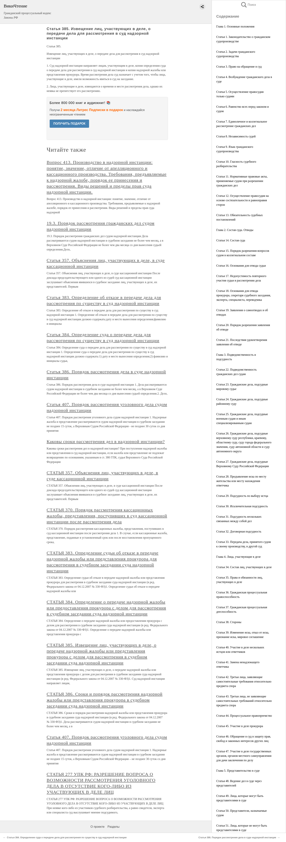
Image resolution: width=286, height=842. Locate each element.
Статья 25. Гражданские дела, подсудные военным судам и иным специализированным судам (242, 419)
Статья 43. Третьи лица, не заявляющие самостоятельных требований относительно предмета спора (244, 701)
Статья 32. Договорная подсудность (238, 531)
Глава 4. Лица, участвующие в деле (238, 556)
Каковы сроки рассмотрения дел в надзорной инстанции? (106, 441)
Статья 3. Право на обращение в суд (239, 66)
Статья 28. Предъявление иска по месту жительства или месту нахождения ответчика (241, 481)
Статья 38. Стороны (228, 622)
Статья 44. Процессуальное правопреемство (244, 715)
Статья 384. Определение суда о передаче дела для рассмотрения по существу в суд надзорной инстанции (67, 837)
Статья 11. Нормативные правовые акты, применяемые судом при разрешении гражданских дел (242, 181)
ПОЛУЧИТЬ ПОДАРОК (69, 123)
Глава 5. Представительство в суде (238, 770)
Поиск (248, 4)
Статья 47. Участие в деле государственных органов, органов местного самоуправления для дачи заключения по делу (243, 756)
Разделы (113, 826)
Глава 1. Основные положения (235, 26)
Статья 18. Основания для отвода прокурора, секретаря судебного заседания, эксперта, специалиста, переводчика (243, 295)
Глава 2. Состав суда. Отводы (234, 230)
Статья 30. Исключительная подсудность (242, 506)
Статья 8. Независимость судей (236, 136)
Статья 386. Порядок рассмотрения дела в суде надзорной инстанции (237, 837)
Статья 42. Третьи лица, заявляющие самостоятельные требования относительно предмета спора (243, 681)
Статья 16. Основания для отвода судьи (241, 265)
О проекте (98, 826)
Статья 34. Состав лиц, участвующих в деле (244, 567)
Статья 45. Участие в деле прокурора (239, 726)
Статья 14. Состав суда (230, 240)
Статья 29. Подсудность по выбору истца (242, 495)
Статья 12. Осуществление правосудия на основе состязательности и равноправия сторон (242, 200)
